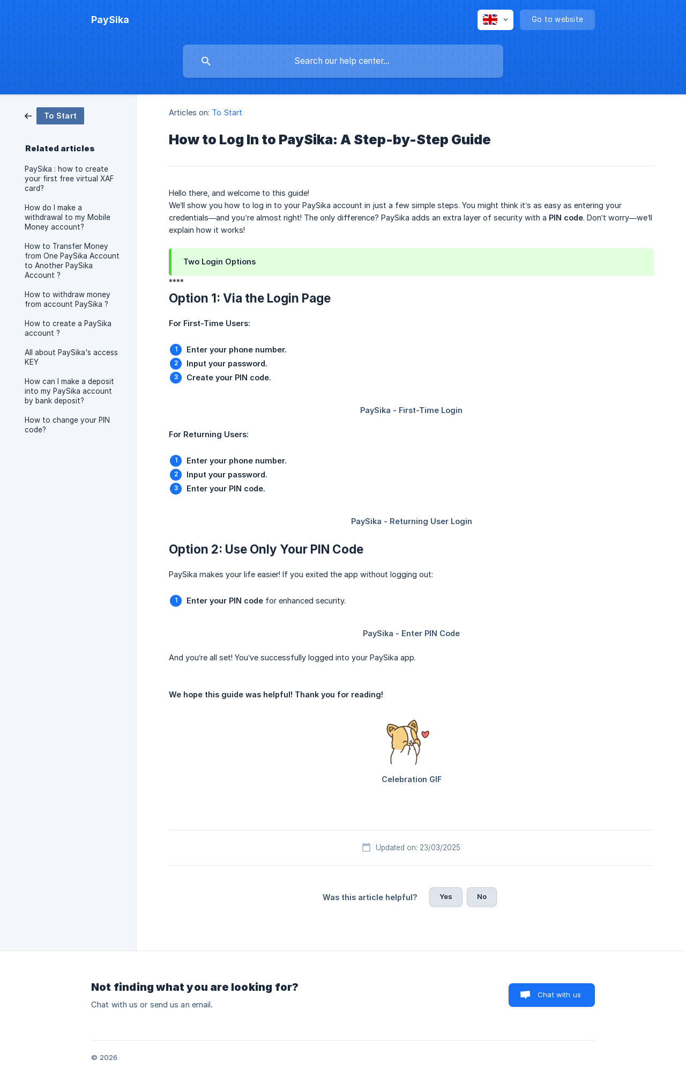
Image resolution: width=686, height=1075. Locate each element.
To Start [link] (227, 112)
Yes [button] (445, 896)
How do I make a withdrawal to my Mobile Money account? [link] (67, 217)
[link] (54, 115)
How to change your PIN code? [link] (67, 425)
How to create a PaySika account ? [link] (68, 328)
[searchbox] (343, 61)
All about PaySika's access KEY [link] (71, 357)
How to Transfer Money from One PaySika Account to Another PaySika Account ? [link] (72, 260)
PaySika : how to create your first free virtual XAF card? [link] (69, 179)
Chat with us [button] (559, 994)
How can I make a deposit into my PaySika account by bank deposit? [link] (69, 391)
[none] (110, 20)
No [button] (482, 896)
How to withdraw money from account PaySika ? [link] (67, 299)
